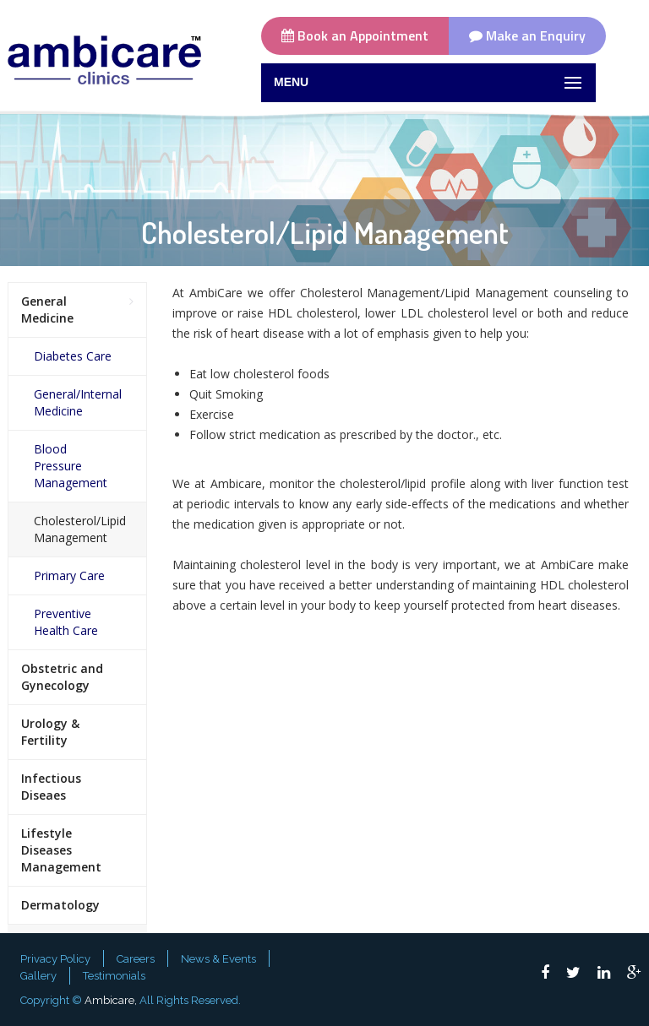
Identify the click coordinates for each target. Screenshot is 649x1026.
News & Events (218, 959)
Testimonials (114, 975)
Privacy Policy (55, 959)
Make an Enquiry (527, 35)
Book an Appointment (354, 35)
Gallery (38, 975)
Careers (136, 959)
